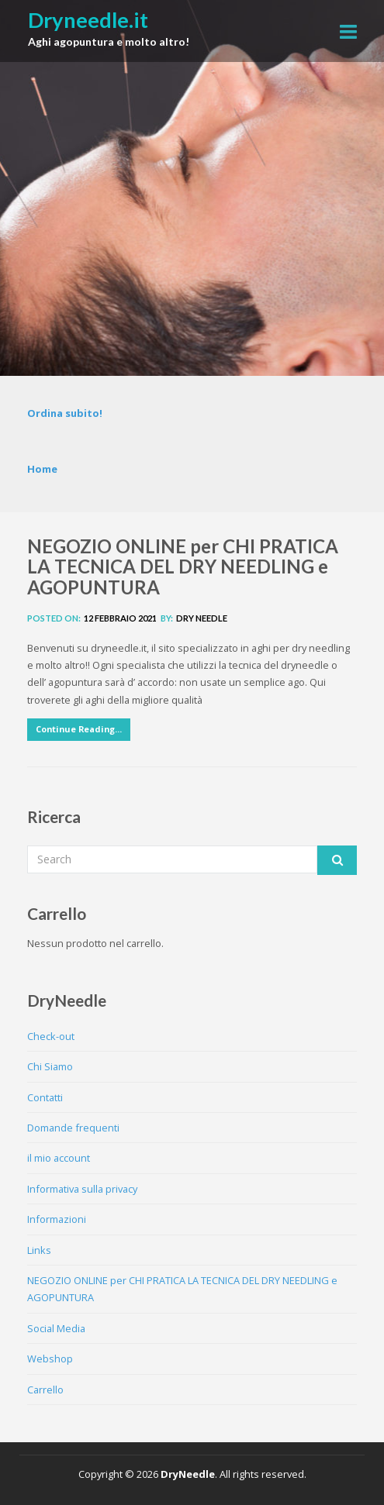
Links (39, 1250)
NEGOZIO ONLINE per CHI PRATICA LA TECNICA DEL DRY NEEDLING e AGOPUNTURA (182, 566)
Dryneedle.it (88, 20)
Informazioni (56, 1219)
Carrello (45, 1390)
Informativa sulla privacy (82, 1189)
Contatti (45, 1097)
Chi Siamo (50, 1066)
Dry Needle (201, 618)
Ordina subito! (64, 413)
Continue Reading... (79, 729)
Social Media (56, 1328)
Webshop (50, 1359)
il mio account (58, 1158)
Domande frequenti (73, 1128)
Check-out (50, 1036)
